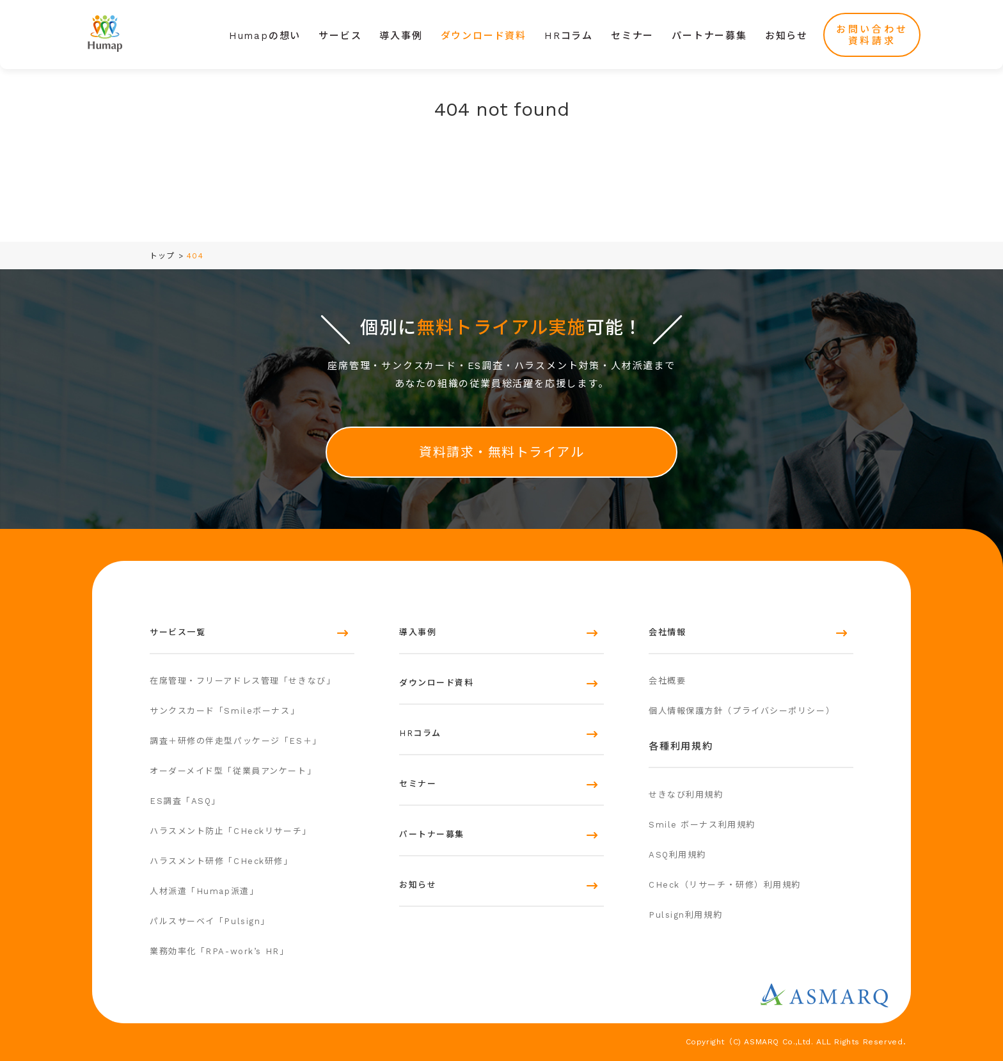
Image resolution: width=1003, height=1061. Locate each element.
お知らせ (786, 36)
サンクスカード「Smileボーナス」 (224, 711)
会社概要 (667, 681)
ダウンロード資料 (483, 36)
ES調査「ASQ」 (185, 801)
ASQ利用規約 (677, 855)
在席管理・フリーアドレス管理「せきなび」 (242, 681)
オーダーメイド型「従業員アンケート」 (233, 771)
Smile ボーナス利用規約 (702, 824)
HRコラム (568, 36)
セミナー (632, 36)
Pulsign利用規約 (685, 915)
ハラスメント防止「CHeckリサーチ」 (231, 831)
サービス (340, 36)
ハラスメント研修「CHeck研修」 (221, 861)
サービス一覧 (177, 632)
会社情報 (667, 632)
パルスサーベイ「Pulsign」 (210, 921)
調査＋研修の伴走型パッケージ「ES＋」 (236, 741)
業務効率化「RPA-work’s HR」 (219, 951)
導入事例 (400, 36)
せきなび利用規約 (686, 794)
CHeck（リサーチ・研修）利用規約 (725, 885)
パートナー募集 (709, 36)
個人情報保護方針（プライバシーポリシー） (742, 711)
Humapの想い (265, 36)
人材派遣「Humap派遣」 (204, 891)
